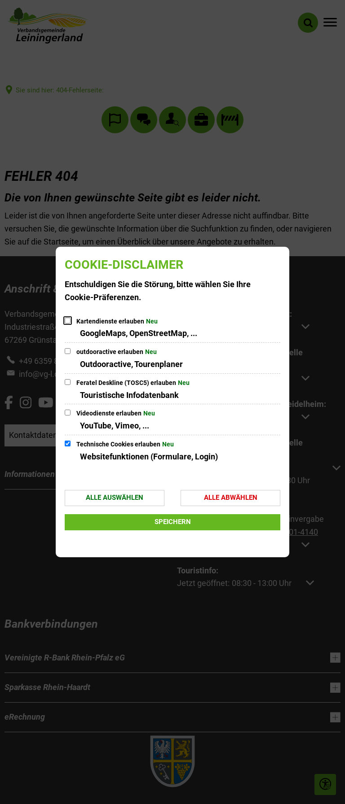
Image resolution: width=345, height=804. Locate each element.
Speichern (173, 522)
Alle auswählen (114, 498)
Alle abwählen (230, 498)
